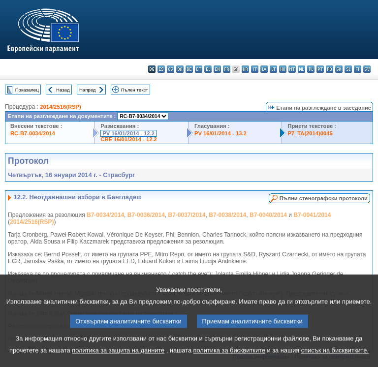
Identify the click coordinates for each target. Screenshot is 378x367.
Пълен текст (134, 89)
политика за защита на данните (118, 360)
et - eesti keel (198, 69)
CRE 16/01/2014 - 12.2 (128, 139)
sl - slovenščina (348, 69)
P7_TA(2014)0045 (309, 133)
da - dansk (180, 69)
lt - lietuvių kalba (273, 69)
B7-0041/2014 (312, 215)
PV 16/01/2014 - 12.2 (128, 133)
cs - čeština (170, 69)
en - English (217, 69)
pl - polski (311, 69)
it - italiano (254, 69)
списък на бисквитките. (335, 360)
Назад (63, 89)
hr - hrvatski (245, 69)
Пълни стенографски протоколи (324, 198)
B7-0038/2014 (227, 215)
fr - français (226, 69)
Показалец (27, 89)
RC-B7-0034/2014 (32, 133)
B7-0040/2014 (268, 215)
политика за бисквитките (229, 360)
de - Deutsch (189, 69)
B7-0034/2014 (105, 215)
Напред (87, 89)
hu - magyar (282, 69)
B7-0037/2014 (187, 215)
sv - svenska (367, 69)
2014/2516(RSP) (60, 107)
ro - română (329, 69)
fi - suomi (357, 69)
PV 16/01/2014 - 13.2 (220, 133)
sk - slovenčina (339, 69)
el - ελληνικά (208, 69)
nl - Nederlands (301, 69)
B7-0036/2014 (146, 215)
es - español (161, 69)
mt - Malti (292, 69)
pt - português (320, 69)
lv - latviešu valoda (264, 69)
